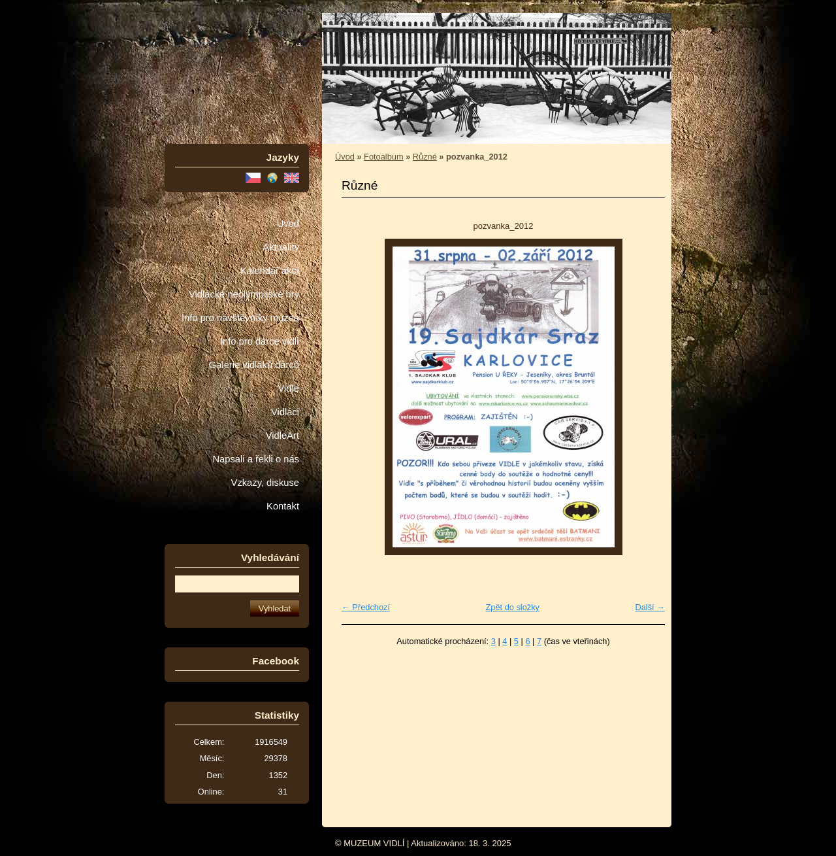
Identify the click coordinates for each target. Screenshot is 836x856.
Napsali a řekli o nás (255, 459)
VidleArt (282, 435)
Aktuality (281, 247)
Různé (425, 157)
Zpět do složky (512, 607)
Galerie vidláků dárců (254, 365)
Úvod (288, 223)
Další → (650, 607)
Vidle (288, 388)
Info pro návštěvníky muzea (240, 318)
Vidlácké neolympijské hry (244, 294)
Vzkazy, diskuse (265, 482)
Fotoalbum (383, 157)
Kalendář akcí (269, 270)
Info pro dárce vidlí (259, 341)
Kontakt (282, 506)
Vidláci (285, 412)
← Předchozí (366, 607)
